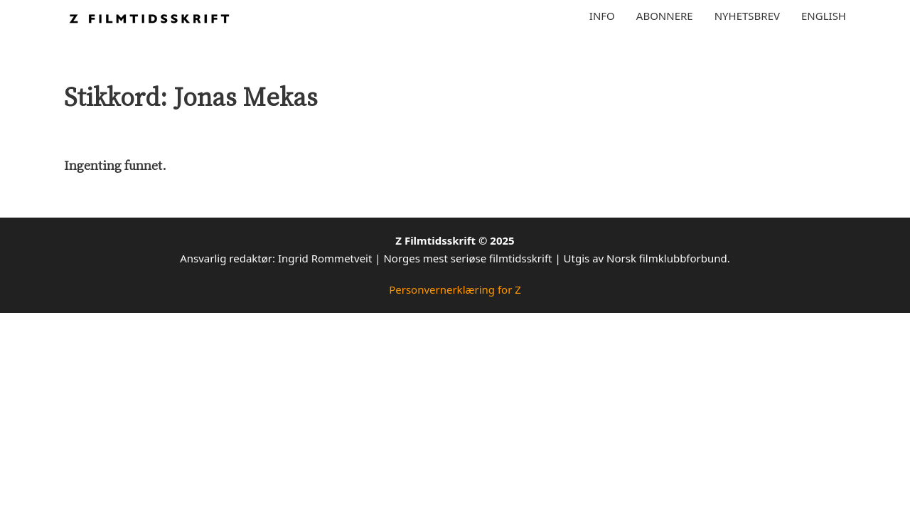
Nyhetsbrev (747, 16)
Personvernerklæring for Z (455, 289)
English (823, 16)
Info (602, 16)
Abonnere (664, 16)
